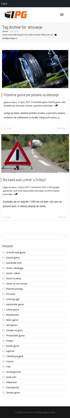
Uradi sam (11, 377)
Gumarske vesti (38, 187)
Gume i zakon (13, 273)
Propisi (9, 340)
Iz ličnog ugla (53, 187)
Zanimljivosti (12, 387)
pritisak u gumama (33, 105)
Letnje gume (12, 309)
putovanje (48, 105)
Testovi (10, 361)
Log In (4, 3)
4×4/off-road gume (15, 252)
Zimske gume (13, 392)
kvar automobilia (26, 190)
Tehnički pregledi (14, 356)
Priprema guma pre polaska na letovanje (31, 95)
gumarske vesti (10, 190)
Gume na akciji (13, 278)
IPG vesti (10, 293)
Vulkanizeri (11, 382)
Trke (8, 366)
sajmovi (10, 351)
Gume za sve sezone (16, 283)
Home (5, 31)
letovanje (20, 105)
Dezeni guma (13, 257)
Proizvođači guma (39, 102)
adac (63, 102)
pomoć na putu (52, 190)
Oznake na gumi (14, 330)
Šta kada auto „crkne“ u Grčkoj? (24, 180)
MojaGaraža (12, 314)
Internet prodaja (14, 288)
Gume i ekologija (14, 268)
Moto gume (12, 319)
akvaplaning (9, 105)
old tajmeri (11, 325)
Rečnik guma (54, 102)
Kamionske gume (15, 304)
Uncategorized (13, 371)
